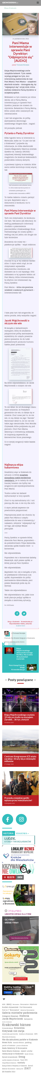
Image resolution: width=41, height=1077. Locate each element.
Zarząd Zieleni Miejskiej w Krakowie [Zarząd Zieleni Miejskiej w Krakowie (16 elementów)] (14, 1066)
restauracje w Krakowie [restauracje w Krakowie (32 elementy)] (13, 1053)
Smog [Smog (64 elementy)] (22, 1056)
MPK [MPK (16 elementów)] (35, 1034)
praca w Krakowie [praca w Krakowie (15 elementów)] (22, 1045)
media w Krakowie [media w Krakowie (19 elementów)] (26, 1034)
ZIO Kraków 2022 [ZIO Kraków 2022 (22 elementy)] (8, 1071)
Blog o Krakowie (14, 621)
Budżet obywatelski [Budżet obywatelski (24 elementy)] (10, 1007)
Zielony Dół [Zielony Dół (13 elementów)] (19, 1069)
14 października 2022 (20, 38)
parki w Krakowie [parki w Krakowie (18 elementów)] (8, 1045)
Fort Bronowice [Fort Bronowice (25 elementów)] (26, 1007)
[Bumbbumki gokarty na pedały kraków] (20, 964)
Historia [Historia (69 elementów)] (24, 1015)
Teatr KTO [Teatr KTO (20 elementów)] (24, 1060)
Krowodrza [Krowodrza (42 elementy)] (19, 1028)
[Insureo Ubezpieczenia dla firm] (20, 926)
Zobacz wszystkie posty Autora (14, 642)
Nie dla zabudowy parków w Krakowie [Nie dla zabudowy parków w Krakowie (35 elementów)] (20, 1039)
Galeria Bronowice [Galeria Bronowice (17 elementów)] (27, 1010)
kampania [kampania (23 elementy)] (28, 1019)
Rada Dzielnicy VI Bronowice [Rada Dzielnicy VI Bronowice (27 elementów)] (14, 1048)
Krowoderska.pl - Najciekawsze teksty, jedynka (21, 622)
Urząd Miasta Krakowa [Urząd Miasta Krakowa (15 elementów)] (9, 1063)
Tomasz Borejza (23, 64)
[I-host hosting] (20, 989)
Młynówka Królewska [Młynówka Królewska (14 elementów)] (9, 1037)
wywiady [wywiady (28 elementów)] (21, 1062)
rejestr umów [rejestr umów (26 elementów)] (26, 1051)
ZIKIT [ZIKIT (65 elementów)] (27, 1068)
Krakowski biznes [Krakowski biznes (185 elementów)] (16, 1024)
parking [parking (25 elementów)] (28, 1042)
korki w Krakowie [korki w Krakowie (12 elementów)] (7, 1022)
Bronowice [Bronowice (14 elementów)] (16, 1004)
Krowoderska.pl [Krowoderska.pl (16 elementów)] (7, 1028)
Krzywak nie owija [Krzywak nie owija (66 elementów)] (13, 1031)
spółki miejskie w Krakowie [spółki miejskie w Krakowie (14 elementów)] (10, 1060)
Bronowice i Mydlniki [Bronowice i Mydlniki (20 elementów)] (28, 1004)
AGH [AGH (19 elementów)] (3, 1004)
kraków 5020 (20, 626)
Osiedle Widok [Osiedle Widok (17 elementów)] (18, 1042)
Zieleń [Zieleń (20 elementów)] (30, 1065)
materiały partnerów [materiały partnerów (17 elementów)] (10, 1034)
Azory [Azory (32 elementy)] (9, 1004)
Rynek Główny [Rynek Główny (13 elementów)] (29, 1054)
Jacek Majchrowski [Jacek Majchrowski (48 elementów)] (12, 1019)
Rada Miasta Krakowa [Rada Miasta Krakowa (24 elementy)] (11, 1051)
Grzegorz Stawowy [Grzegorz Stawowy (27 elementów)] (10, 1016)
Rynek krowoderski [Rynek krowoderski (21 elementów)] (9, 1057)
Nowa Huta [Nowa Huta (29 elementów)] (7, 1042)
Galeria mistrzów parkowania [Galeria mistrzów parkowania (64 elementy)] (19, 1012)
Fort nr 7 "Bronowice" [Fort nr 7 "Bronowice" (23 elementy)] (10, 1010)
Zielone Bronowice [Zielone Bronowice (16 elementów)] (8, 1069)
